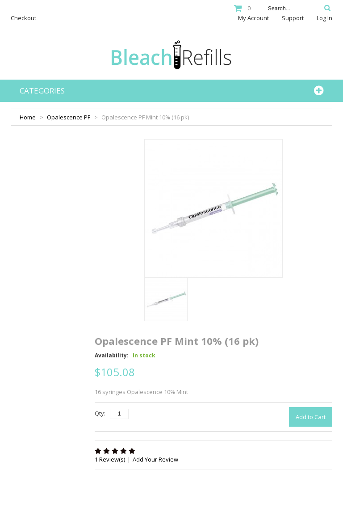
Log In (324, 18)
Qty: (100, 413)
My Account (253, 18)
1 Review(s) (110, 459)
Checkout (23, 18)
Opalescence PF (68, 117)
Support (293, 18)
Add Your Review (155, 459)
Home (28, 117)
